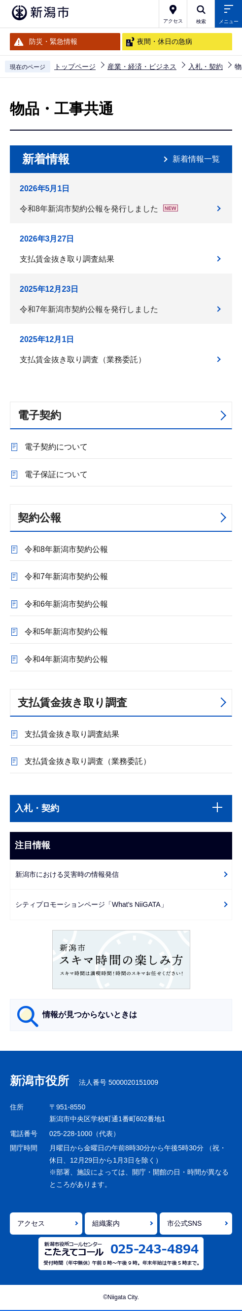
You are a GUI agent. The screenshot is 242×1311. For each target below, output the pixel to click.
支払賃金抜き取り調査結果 (67, 259)
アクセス (31, 1223)
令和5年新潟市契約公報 (66, 631)
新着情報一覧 (196, 159)
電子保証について (56, 474)
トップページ (75, 66)
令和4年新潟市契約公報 (66, 659)
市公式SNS (184, 1223)
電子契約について (56, 447)
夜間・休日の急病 (164, 41)
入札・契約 (205, 66)
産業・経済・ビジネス (141, 66)
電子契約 (39, 415)
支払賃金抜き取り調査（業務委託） (83, 359)
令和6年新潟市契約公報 (66, 604)
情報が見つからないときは (89, 1014)
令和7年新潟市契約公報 (66, 576)
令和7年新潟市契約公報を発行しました (89, 309)
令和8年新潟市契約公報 (66, 549)
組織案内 (106, 1223)
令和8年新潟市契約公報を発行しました (99, 209)
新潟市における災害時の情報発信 (67, 874)
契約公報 (39, 518)
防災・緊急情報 (53, 41)
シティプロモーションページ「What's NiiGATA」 (91, 904)
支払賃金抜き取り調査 (72, 702)
